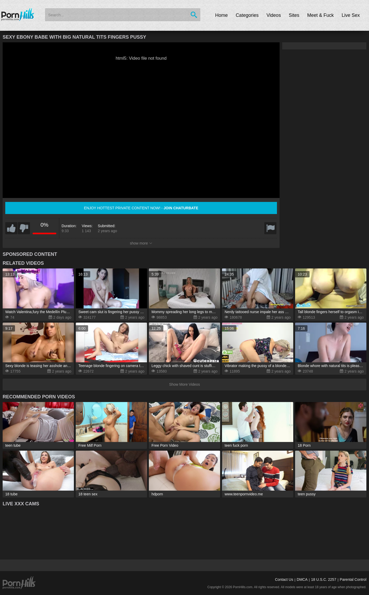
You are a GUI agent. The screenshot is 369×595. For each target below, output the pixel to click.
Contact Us (284, 579)
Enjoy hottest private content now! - (141, 208)
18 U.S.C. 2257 (323, 579)
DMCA (302, 579)
